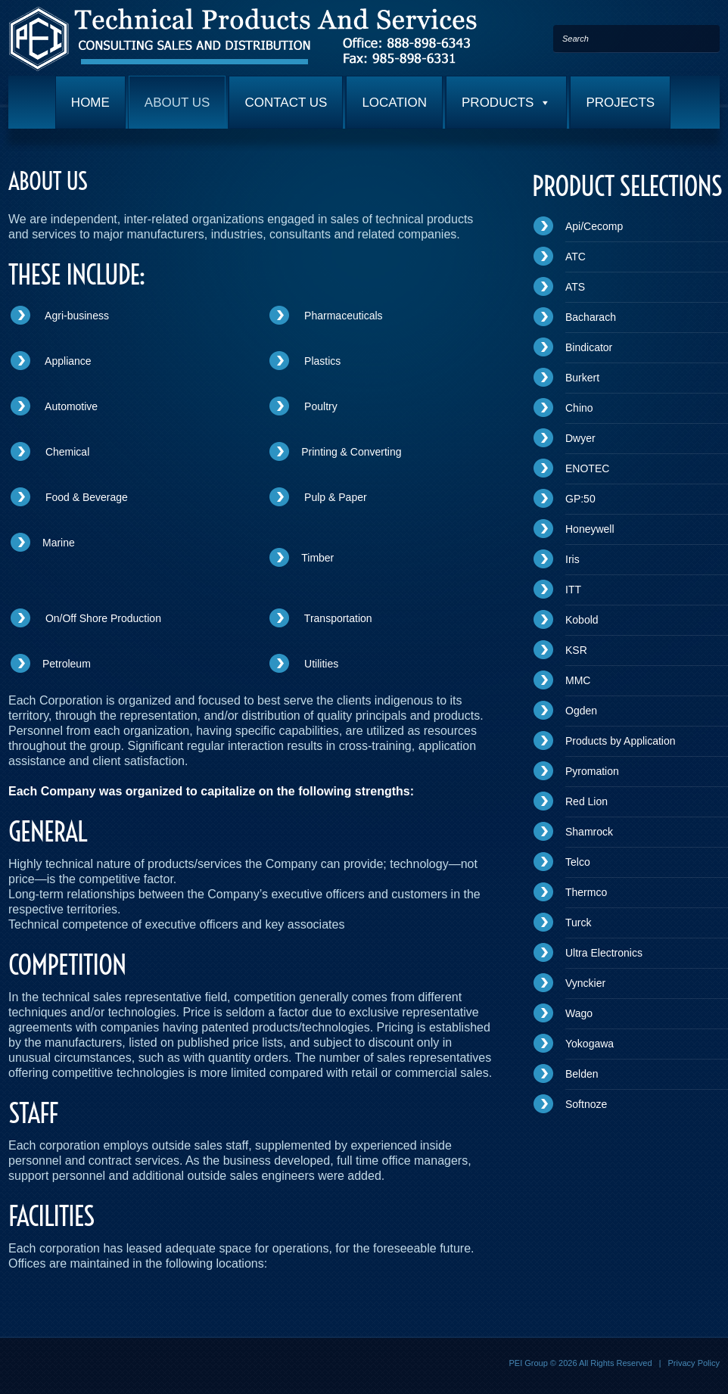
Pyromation (592, 771)
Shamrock (589, 832)
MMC (577, 680)
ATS (575, 287)
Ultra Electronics (603, 953)
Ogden (581, 711)
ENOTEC (587, 468)
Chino (579, 408)
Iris (572, 559)
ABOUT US (177, 102)
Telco (577, 862)
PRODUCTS (506, 102)
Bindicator (588, 347)
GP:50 (580, 499)
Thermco (586, 892)
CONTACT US (285, 102)
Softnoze (586, 1104)
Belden (582, 1074)
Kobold (582, 620)
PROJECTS (620, 102)
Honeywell (589, 529)
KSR (576, 650)
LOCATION (394, 102)
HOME (90, 102)
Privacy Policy (694, 1363)
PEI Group (528, 1363)
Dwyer (580, 438)
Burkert (582, 378)
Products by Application (620, 741)
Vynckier (585, 983)
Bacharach (590, 317)
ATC (575, 256)
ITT (573, 589)
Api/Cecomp (594, 226)
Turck (578, 922)
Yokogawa (589, 1044)
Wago (579, 1013)
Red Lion (586, 801)
